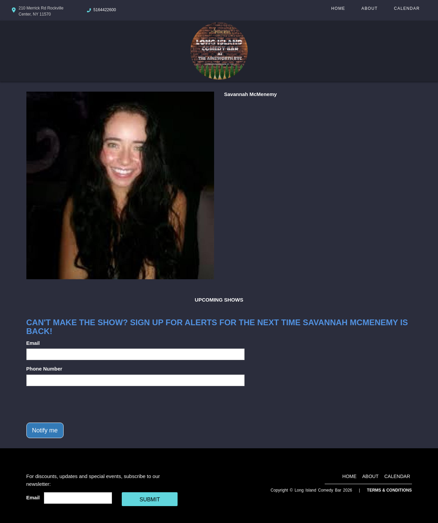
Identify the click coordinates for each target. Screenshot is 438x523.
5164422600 (104, 9)
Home (338, 8)
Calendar (407, 8)
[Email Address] (78, 498)
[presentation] (77, 404)
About (370, 8)
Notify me (45, 430)
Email (33, 343)
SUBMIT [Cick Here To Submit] (149, 499)
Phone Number (44, 369)
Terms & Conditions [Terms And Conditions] (389, 490)
